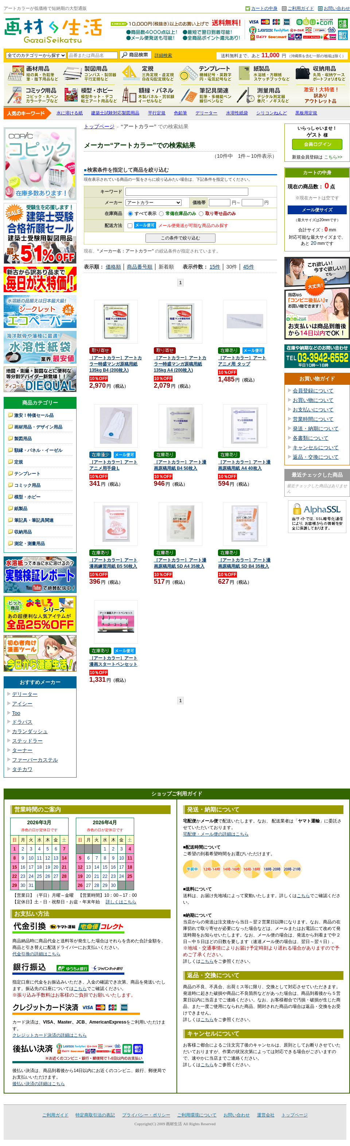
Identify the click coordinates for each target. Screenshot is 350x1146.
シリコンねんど (271, 113)
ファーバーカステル (35, 760)
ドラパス (22, 722)
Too (16, 713)
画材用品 (33, 73)
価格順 (113, 267)
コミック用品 (33, 95)
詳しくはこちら (121, 901)
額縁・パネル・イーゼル (148, 95)
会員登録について (313, 391)
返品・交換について (316, 457)
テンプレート (205, 73)
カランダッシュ (30, 731)
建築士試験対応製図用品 (115, 113)
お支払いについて (313, 409)
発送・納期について (316, 428)
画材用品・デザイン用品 (38, 427)
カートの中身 (264, 8)
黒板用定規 (306, 113)
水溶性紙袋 (237, 113)
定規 (148, 73)
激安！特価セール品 (321, 95)
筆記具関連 (205, 95)
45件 (248, 267)
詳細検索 (163, 55)
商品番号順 (139, 267)
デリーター (206, 113)
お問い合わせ (337, 8)
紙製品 (263, 73)
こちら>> (333, 157)
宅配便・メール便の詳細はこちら (216, 834)
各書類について (310, 438)
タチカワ (22, 769)
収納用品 (321, 73)
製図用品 (90, 73)
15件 (215, 267)
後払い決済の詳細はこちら (38, 1083)
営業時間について (313, 419)
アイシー (22, 704)
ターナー (22, 750)
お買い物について (313, 400)
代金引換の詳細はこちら (36, 954)
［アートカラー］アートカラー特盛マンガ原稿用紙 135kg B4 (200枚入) (115, 364)
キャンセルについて (316, 447)
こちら (80, 988)
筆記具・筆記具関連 (34, 520)
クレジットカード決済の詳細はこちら (49, 1035)
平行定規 (157, 113)
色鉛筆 (180, 113)
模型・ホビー (90, 95)
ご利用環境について (197, 1115)
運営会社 (266, 1115)
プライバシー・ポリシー (146, 1115)
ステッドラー (27, 741)
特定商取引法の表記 (95, 1115)
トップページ (99, 126)
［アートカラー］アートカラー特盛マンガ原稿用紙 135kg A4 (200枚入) (180, 364)
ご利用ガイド (301, 8)
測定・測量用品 (263, 95)
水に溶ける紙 (70, 113)
